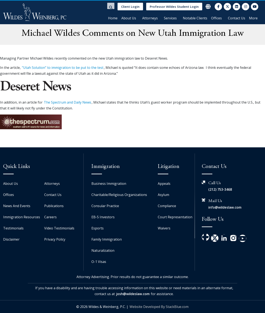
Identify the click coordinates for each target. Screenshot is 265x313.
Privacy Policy (54, 239)
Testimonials (13, 228)
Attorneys (150, 18)
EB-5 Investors (103, 217)
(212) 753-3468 (220, 189)
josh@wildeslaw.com (133, 294)
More (253, 18)
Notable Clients (195, 18)
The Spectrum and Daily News (67, 102)
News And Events (16, 206)
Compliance (167, 206)
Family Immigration (106, 239)
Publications (54, 206)
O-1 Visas (98, 261)
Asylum (163, 194)
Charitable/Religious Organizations (119, 194)
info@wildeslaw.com (224, 207)
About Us (128, 18)
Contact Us (236, 18)
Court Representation (175, 217)
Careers (50, 217)
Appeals (164, 183)
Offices (216, 18)
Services (170, 18)
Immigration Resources (21, 217)
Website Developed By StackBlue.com (159, 306)
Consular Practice (105, 206)
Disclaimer (11, 239)
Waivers (164, 228)
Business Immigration (108, 183)
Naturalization (102, 250)
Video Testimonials (59, 228)
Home (113, 18)
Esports (97, 228)
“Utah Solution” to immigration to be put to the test (62, 67)
